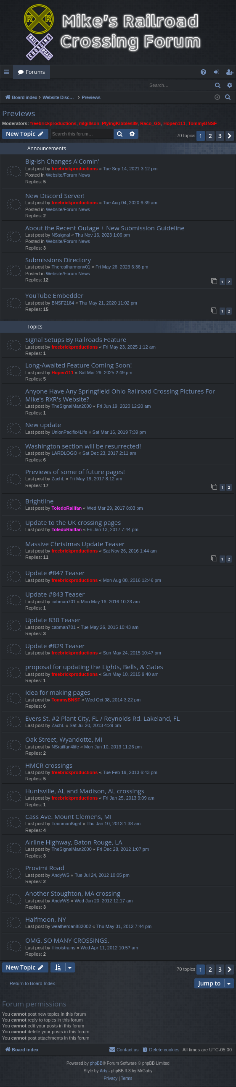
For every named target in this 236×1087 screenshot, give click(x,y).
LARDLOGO (64, 453)
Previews (18, 113)
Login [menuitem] (218, 73)
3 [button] (220, 136)
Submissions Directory (58, 260)
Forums (35, 72)
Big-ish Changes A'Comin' (62, 161)
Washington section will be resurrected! (83, 446)
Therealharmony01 (70, 267)
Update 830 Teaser (53, 620)
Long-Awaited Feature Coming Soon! (78, 365)
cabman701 (63, 602)
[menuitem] (203, 72)
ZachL (57, 479)
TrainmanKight (66, 823)
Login (14, 85)
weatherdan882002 (71, 926)
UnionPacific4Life (69, 432)
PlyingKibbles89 (120, 123)
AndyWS (60, 875)
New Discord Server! (55, 196)
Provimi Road (44, 868)
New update (43, 425)
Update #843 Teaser (55, 594)
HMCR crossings (48, 765)
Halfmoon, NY (45, 919)
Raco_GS (150, 123)
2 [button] (210, 136)
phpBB (96, 1063)
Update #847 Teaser (55, 573)
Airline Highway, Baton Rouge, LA (73, 842)
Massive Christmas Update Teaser (75, 544)
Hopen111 (174, 123)
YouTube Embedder (54, 296)
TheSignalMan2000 (71, 406)
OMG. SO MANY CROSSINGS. (67, 940)
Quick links (8, 73)
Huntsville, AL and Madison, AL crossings (84, 791)
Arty (103, 1071)
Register (41, 85)
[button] (229, 136)
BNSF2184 (62, 303)
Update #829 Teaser (55, 646)
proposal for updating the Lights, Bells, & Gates (94, 667)
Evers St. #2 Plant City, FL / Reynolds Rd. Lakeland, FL (102, 718)
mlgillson (89, 123)
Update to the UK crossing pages (73, 523)
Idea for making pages (57, 692)
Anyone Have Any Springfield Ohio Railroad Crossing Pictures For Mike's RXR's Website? (120, 395)
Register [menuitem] (231, 73)
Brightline (39, 501)
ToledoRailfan (66, 508)
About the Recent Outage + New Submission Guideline (105, 228)
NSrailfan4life (65, 747)
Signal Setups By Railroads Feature (75, 340)
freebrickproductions (53, 123)
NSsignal (60, 235)
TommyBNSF (202, 123)
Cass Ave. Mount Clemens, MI (68, 817)
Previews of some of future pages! (75, 472)
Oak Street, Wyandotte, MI (63, 739)
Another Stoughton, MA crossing (72, 893)
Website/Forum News (68, 175)
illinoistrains (63, 948)
